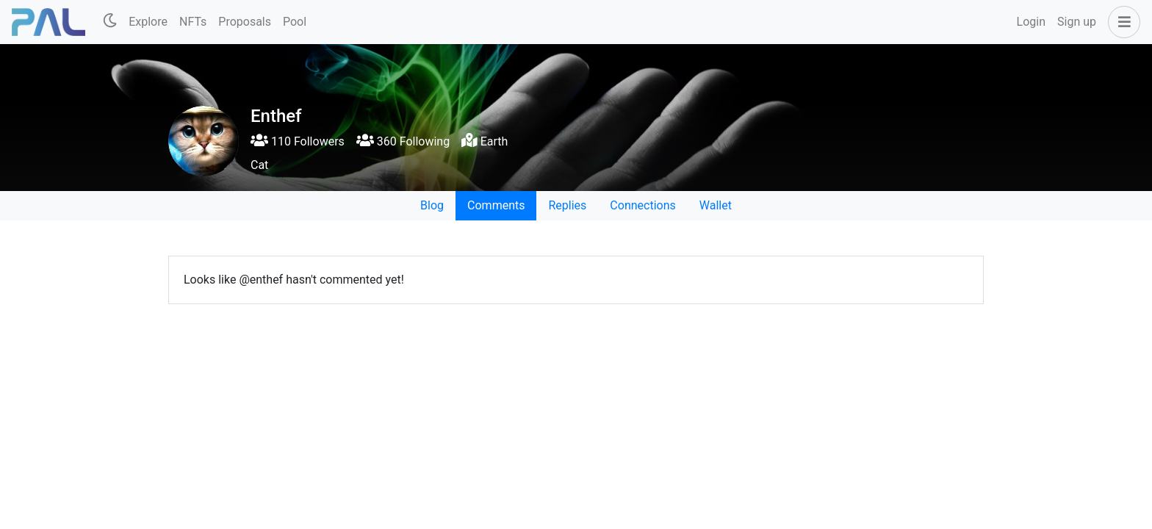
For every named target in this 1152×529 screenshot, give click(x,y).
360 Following (403, 141)
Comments (496, 205)
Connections (642, 205)
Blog (432, 205)
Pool (294, 22)
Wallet (715, 205)
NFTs (192, 22)
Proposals (244, 22)
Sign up (1076, 22)
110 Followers (298, 141)
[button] (1121, 22)
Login (1031, 22)
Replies (567, 205)
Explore (148, 22)
